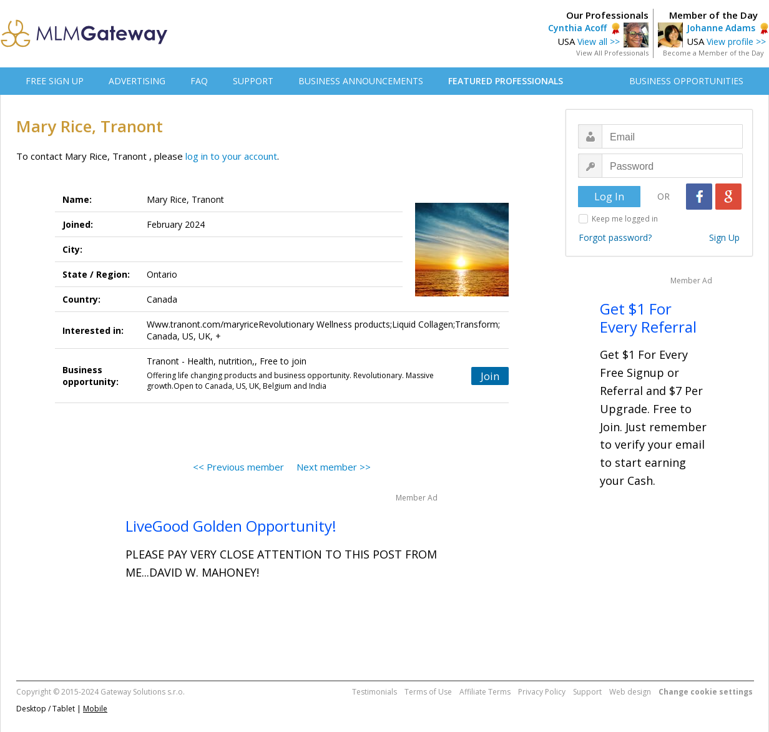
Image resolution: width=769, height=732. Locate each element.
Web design (630, 691)
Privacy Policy (542, 691)
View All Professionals (612, 52)
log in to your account (231, 156)
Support (587, 691)
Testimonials (374, 691)
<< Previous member (238, 467)
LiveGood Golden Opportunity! (230, 525)
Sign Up (724, 237)
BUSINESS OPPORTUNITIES (686, 81)
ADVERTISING (137, 81)
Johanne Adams (721, 28)
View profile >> (736, 41)
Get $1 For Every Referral (648, 317)
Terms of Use (428, 691)
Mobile (95, 708)
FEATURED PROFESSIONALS (505, 81)
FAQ (199, 81)
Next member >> (333, 467)
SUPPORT (253, 81)
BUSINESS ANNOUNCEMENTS (360, 81)
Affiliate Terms (485, 691)
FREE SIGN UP (55, 81)
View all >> (598, 41)
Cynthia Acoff (577, 28)
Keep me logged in (625, 218)
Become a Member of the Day (713, 52)
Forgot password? (615, 237)
